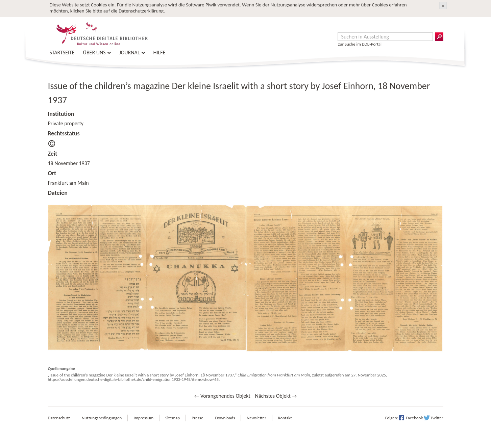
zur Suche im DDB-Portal (360, 44)
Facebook (414, 417)
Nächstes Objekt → (276, 396)
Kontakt (285, 417)
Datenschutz (59, 417)
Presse (197, 417)
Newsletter (256, 417)
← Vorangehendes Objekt (222, 396)
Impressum (143, 417)
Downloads (225, 417)
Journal (129, 52)
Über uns (94, 52)
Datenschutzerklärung (141, 11)
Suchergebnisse (439, 36)
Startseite (62, 52)
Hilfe (159, 52)
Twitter (437, 417)
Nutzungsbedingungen (102, 417)
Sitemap (172, 417)
